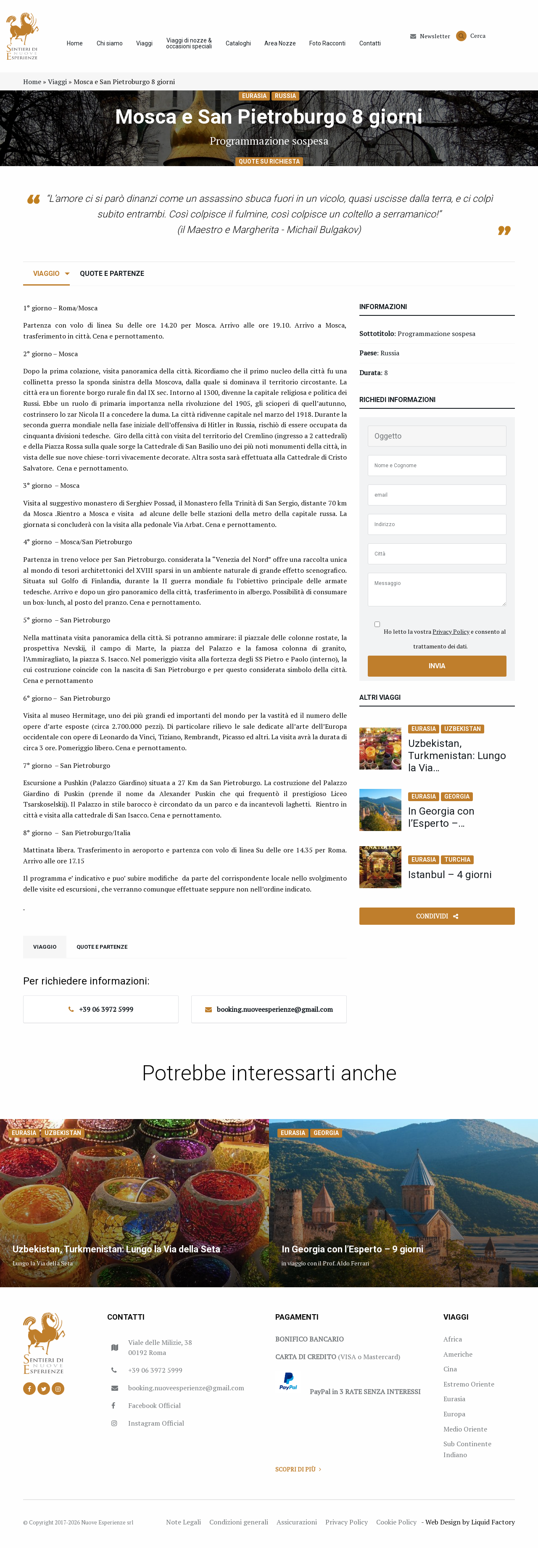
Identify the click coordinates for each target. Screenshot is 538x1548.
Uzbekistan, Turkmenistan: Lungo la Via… (457, 759)
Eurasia (254, 100)
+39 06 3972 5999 (106, 1013)
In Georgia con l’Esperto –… (441, 821)
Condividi (437, 920)
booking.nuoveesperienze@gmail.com (275, 1013)
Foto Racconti (329, 45)
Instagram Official (156, 1427)
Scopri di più (298, 1473)
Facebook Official (154, 1409)
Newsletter (430, 38)
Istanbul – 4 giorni (450, 879)
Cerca (470, 38)
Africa (452, 1343)
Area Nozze (281, 45)
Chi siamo (108, 45)
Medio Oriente (465, 1433)
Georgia (456, 800)
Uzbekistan (462, 733)
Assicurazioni (297, 1526)
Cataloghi (238, 45)
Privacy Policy (451, 636)
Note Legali (183, 1526)
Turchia (457, 863)
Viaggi (143, 45)
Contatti (372, 45)
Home (73, 45)
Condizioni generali (238, 1526)
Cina (450, 1373)
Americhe (457, 1358)
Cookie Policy (396, 1526)
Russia (285, 100)
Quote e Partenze (112, 278)
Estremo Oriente (468, 1388)
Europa (454, 1418)
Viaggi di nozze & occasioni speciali (189, 45)
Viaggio (46, 278)
